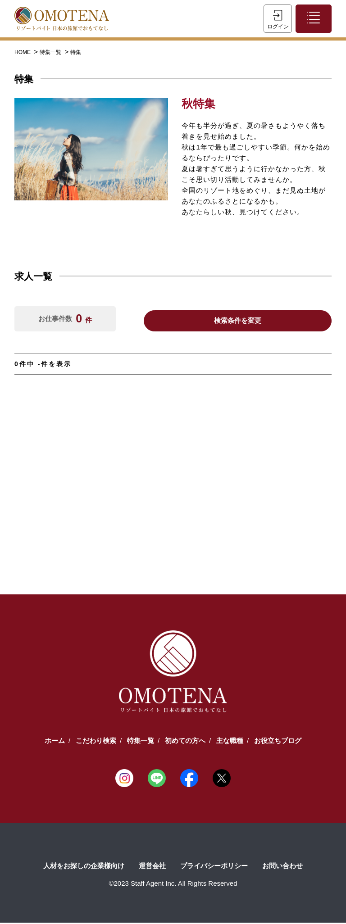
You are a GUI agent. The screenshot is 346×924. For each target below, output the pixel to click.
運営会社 (152, 867)
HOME (23, 53)
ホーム (55, 742)
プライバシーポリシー (214, 867)
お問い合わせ (282, 867)
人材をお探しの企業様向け (83, 867)
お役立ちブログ (277, 742)
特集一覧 (51, 53)
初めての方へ (185, 742)
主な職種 (229, 742)
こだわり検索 (96, 742)
